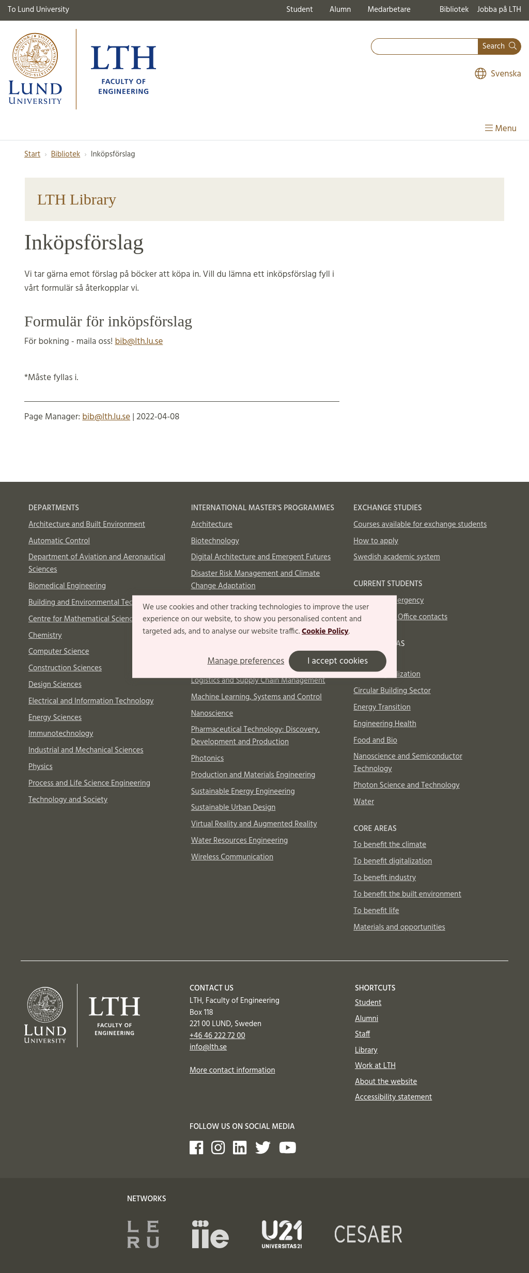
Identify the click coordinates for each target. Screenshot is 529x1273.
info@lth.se (208, 1047)
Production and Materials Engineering (253, 775)
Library (366, 1050)
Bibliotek (454, 10)
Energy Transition (381, 707)
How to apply (375, 541)
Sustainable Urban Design (233, 807)
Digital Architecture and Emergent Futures (261, 557)
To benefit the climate (389, 845)
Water (363, 802)
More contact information (232, 1070)
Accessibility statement (393, 1097)
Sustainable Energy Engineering (243, 791)
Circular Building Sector (391, 691)
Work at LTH (375, 1066)
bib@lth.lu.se (139, 342)
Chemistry (45, 636)
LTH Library (76, 199)
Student (299, 10)
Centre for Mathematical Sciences (84, 619)
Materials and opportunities (399, 927)
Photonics (207, 758)
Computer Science (58, 652)
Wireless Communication (232, 857)
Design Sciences (55, 685)
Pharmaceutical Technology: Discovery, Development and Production (255, 736)
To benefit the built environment (407, 894)
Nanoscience (212, 714)
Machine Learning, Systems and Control (256, 697)
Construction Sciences (65, 668)
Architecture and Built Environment (86, 524)
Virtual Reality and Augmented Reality (254, 824)
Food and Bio (375, 740)
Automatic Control (59, 541)
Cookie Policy (325, 631)
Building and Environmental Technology (94, 602)
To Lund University (38, 10)
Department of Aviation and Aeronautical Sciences (96, 563)
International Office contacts (400, 617)
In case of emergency (388, 600)
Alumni (366, 1019)
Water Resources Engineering (239, 841)
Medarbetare (388, 10)
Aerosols (367, 658)
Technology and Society (67, 800)
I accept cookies (337, 661)
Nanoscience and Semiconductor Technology (407, 762)
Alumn (340, 10)
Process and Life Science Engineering (89, 783)
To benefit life (376, 911)
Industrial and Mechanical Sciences (86, 750)
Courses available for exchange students (420, 524)
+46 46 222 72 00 (217, 1036)
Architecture (211, 524)
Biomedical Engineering (67, 586)
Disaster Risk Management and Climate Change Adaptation (255, 580)
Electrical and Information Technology (90, 701)
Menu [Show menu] (501, 129)
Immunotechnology (61, 734)
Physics (40, 767)
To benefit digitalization (392, 861)
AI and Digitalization (387, 674)
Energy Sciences (55, 718)
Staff (362, 1034)
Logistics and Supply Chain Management (258, 680)
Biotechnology (215, 541)
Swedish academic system (396, 557)
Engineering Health (384, 724)
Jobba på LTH (499, 10)
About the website (386, 1082)
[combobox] (424, 46)
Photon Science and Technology (406, 785)
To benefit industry (384, 878)
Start (32, 154)
